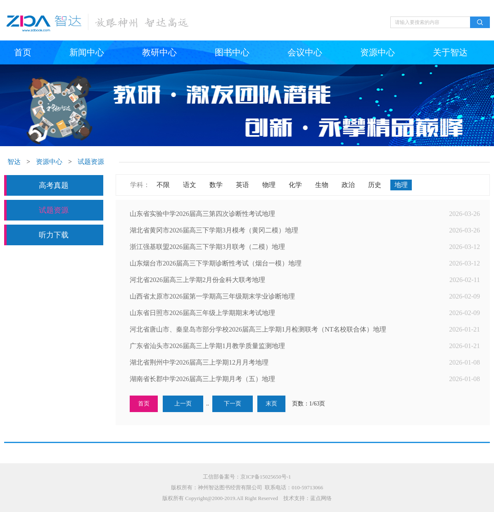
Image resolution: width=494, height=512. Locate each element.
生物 (321, 184)
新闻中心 (86, 52)
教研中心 (159, 52)
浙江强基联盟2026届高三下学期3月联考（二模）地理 (207, 246)
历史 (374, 184)
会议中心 (304, 52)
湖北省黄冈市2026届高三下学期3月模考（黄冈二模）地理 (214, 230)
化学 (295, 184)
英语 (242, 184)
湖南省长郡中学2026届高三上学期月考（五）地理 (202, 378)
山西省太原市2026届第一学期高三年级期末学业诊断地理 (212, 296)
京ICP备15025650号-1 (265, 477)
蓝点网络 (321, 498)
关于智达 (450, 52)
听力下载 (54, 235)
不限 (163, 184)
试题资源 (91, 161)
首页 (22, 52)
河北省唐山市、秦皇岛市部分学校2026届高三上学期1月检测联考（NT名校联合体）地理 (258, 329)
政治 (348, 184)
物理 (269, 184)
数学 (216, 184)
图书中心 (232, 52)
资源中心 (377, 52)
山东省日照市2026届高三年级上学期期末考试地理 (202, 312)
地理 (401, 184)
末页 (271, 404)
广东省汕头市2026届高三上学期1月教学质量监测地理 (207, 345)
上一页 (183, 404)
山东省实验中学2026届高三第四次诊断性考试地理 (202, 213)
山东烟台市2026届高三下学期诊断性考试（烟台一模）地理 (216, 263)
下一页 (232, 404)
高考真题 (54, 185)
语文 (189, 184)
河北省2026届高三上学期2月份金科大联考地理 (197, 279)
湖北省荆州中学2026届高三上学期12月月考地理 (199, 362)
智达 (14, 161)
